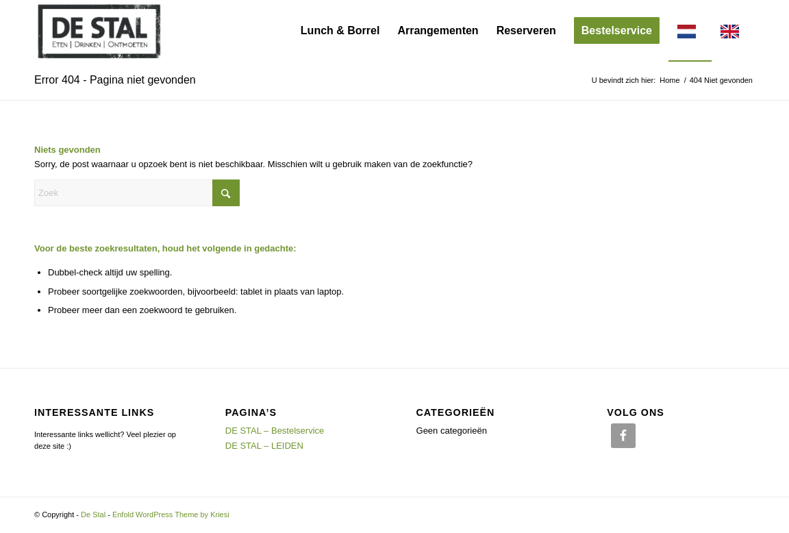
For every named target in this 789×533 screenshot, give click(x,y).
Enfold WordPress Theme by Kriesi (170, 514)
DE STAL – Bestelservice (275, 430)
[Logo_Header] (99, 31)
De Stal (93, 514)
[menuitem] (340, 31)
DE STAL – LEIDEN (264, 446)
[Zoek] (137, 192)
